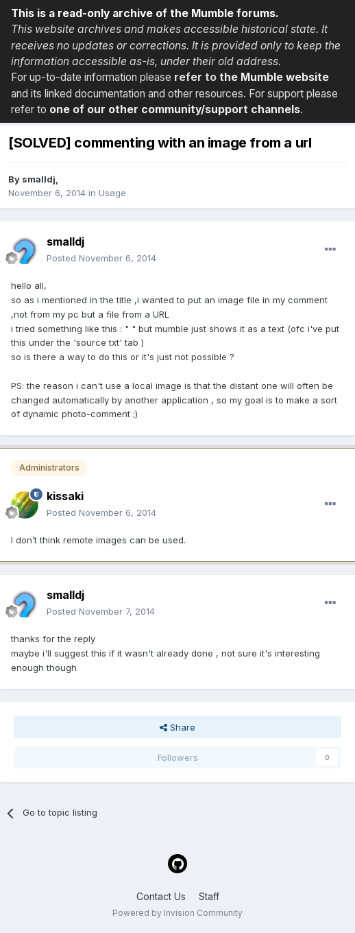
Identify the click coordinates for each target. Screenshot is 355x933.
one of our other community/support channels (174, 109)
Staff (209, 896)
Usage (112, 192)
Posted (101, 257)
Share (177, 727)
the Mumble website (274, 77)
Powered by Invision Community (177, 913)
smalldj (39, 179)
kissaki (65, 496)
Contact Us (161, 896)
